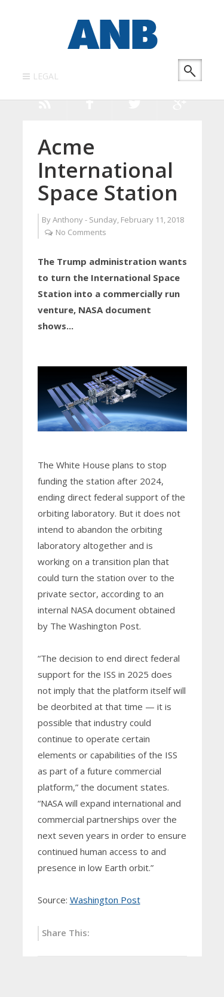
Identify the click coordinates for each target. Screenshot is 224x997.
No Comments (81, 232)
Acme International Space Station (108, 169)
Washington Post (105, 900)
